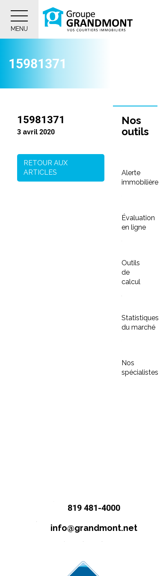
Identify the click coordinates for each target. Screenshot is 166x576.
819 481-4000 (83, 508)
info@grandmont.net (83, 529)
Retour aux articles (46, 167)
